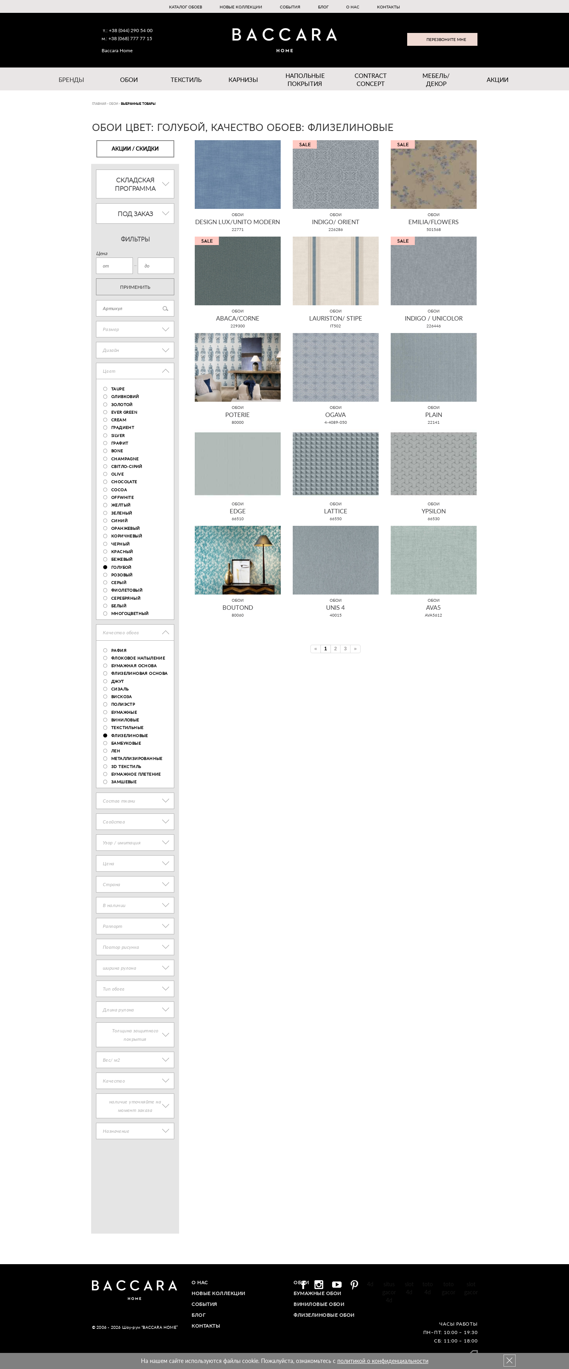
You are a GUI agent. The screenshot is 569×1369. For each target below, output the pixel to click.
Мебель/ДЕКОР (436, 79)
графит (119, 443)
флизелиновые (129, 735)
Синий (119, 520)
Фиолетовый (127, 590)
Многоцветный (130, 613)
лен (115, 750)
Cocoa (119, 489)
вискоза (121, 696)
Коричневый (126, 535)
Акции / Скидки (135, 148)
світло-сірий (127, 466)
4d (370, 1284)
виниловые (125, 719)
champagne (125, 458)
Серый (118, 582)
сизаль (119, 689)
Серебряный (126, 598)
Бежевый (122, 559)
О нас (352, 6)
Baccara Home (117, 50)
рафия (118, 650)
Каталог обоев (185, 6)
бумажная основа (134, 665)
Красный (122, 551)
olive (117, 474)
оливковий (125, 396)
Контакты (388, 6)
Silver (117, 435)
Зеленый (122, 513)
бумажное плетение (136, 774)
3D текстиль (126, 766)
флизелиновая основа (139, 673)
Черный (120, 543)
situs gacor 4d (389, 1292)
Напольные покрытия (305, 79)
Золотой (122, 404)
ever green (124, 412)
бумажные (124, 712)
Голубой (121, 567)
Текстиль (186, 79)
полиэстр (123, 704)
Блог (323, 6)
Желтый (121, 505)
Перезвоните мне (446, 39)
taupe (117, 388)
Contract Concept (371, 79)
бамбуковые (126, 743)
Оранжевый (125, 528)
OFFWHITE (122, 497)
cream (118, 419)
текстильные (127, 727)
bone (117, 450)
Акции (497, 79)
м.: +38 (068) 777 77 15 (127, 38)
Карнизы (243, 79)
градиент (122, 427)
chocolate (124, 481)
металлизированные (137, 758)
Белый (118, 605)
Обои (129, 79)
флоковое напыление (138, 658)
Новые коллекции (241, 6)
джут (117, 681)
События (290, 6)
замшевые (124, 781)
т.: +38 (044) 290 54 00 (128, 30)
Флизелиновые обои (324, 1315)
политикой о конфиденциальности (382, 1360)
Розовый (122, 574)
